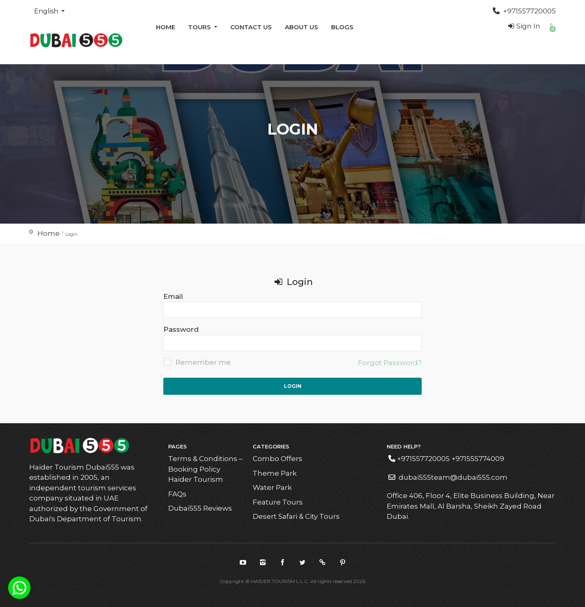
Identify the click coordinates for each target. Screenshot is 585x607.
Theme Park (275, 473)
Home (165, 27)
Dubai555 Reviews (200, 508)
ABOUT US (301, 27)
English (47, 11)
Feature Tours (278, 502)
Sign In (523, 26)
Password (181, 329)
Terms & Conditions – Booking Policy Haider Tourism (205, 469)
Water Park (272, 487)
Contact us (251, 27)
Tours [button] (200, 27)
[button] (551, 26)
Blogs (342, 27)
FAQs (177, 494)
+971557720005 (524, 11)
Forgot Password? (390, 363)
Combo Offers (277, 459)
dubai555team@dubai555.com (447, 477)
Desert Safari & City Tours (296, 516)
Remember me (197, 362)
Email (173, 296)
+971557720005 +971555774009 (446, 459)
